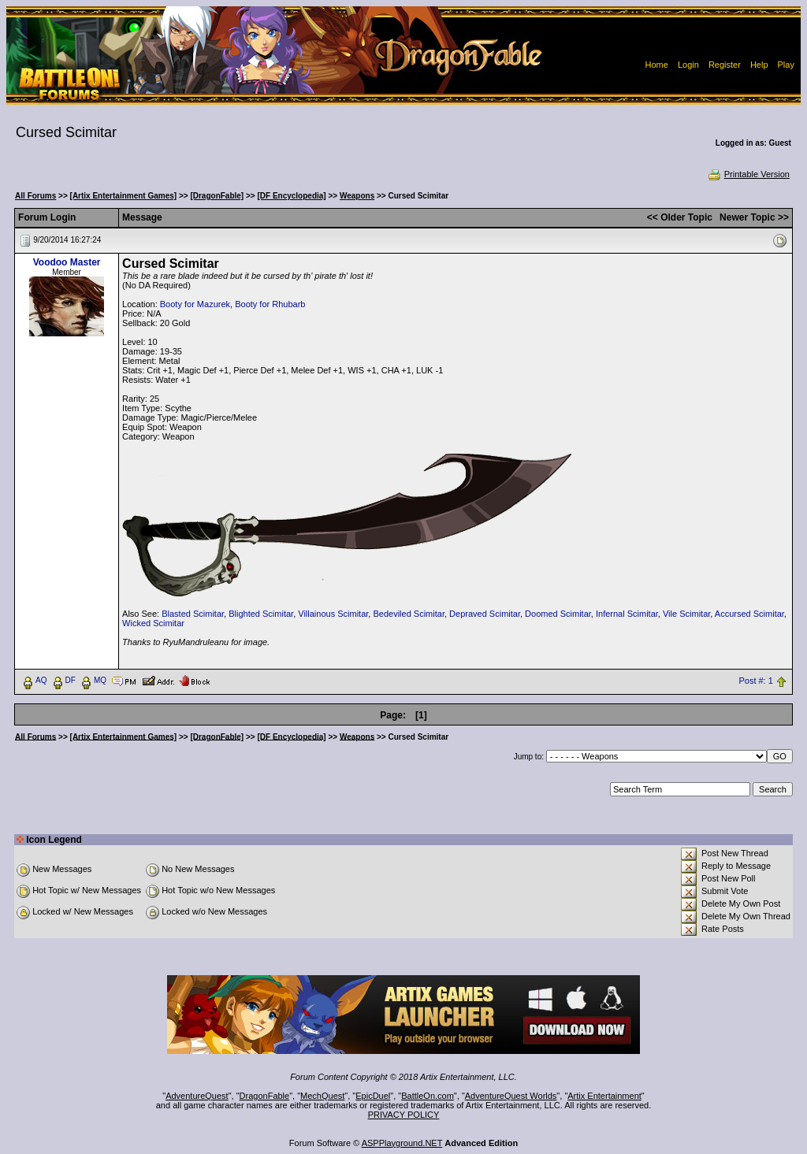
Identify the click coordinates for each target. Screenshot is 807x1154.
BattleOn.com (427, 1095)
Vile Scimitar (686, 613)
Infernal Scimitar (627, 613)
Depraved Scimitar (484, 613)
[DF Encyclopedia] (291, 195)
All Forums (35, 195)
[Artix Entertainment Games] (123, 195)
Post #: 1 (755, 680)
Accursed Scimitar (749, 613)
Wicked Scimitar (153, 623)
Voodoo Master (67, 262)
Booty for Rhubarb (270, 304)
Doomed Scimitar (558, 613)
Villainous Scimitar (333, 613)
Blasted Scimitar (193, 613)
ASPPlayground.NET (402, 1143)
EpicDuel (372, 1095)
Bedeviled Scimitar (408, 613)
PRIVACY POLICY (404, 1114)
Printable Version (748, 174)
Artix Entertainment (604, 1095)
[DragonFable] (217, 195)
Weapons (357, 195)
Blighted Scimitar (261, 613)
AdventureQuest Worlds (511, 1095)
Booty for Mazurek (195, 304)
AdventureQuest (197, 1095)
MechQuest (322, 1095)
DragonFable (265, 1095)
